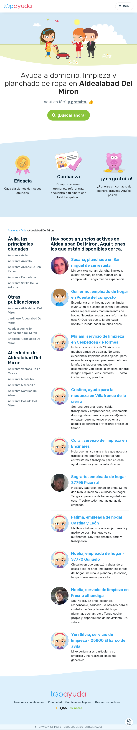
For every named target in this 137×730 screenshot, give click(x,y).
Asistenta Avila (18, 255)
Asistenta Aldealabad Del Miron (25, 310)
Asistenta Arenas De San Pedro (24, 269)
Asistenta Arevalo (20, 261)
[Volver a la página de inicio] (18, 6)
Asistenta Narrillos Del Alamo (22, 393)
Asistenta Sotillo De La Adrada (23, 285)
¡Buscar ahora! (69, 115)
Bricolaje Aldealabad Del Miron (24, 341)
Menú (124, 6)
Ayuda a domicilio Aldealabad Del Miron (22, 331)
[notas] (68, 708)
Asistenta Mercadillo (21, 385)
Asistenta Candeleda (22, 277)
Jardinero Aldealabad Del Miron (25, 320)
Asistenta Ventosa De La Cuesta (24, 371)
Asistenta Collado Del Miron (22, 403)
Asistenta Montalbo (21, 379)
